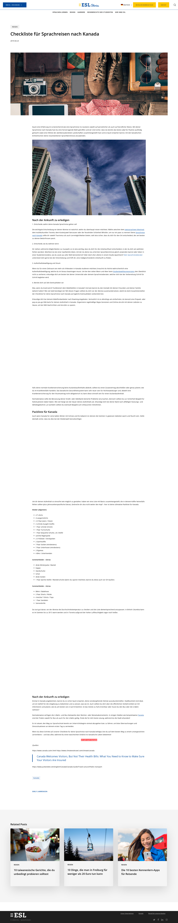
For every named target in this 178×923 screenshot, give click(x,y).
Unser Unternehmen (127, 913)
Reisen (15, 27)
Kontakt (141, 913)
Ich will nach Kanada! (89, 740)
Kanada (36, 778)
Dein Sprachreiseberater (133, 255)
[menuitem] (126, 5)
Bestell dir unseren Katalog (156, 913)
